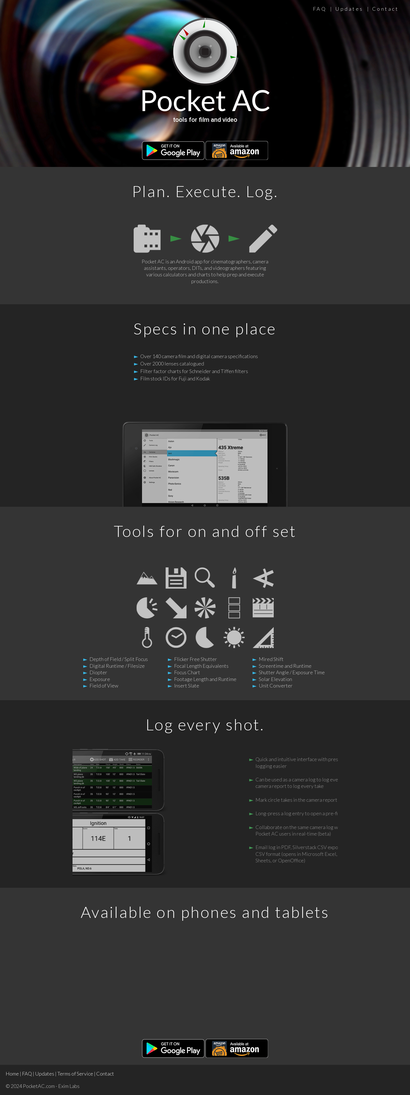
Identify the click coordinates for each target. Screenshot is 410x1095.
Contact (385, 9)
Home (12, 1073)
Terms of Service (75, 1073)
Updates (349, 9)
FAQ (320, 9)
